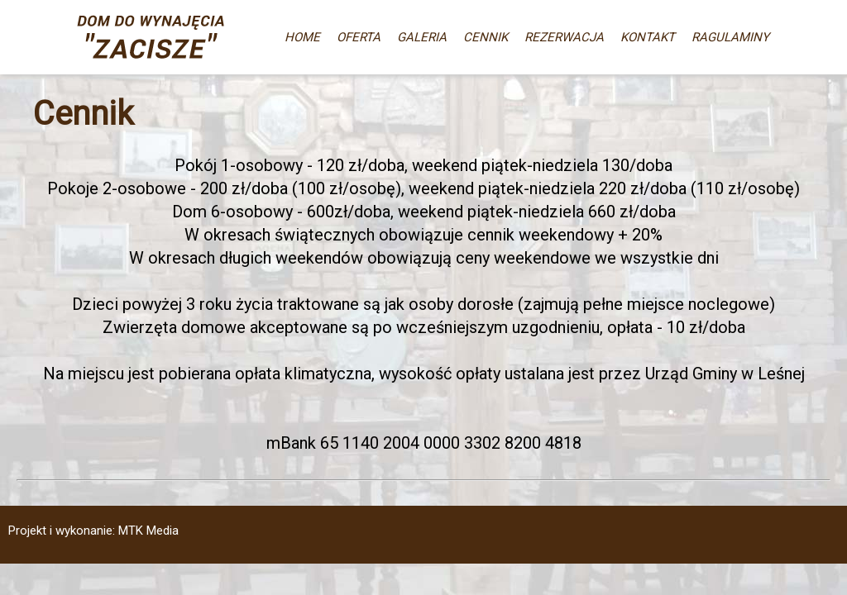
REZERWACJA (564, 37)
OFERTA (358, 37)
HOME (302, 37)
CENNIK (485, 37)
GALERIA (422, 37)
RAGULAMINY (730, 37)
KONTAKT (647, 37)
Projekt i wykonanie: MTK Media (93, 530)
